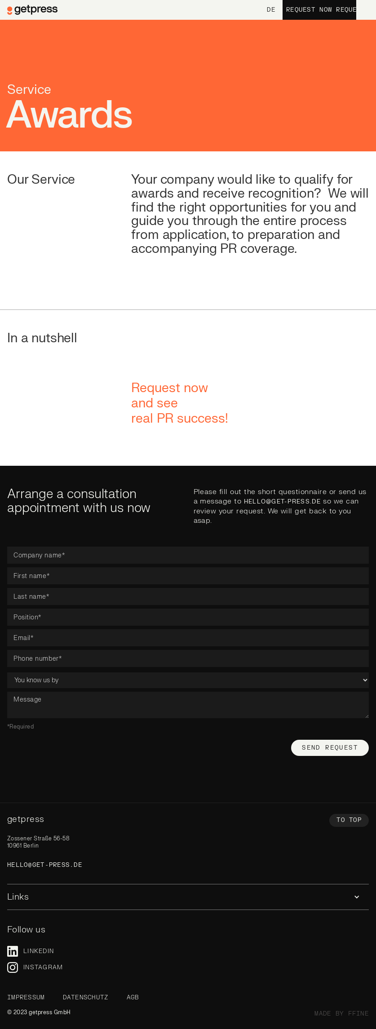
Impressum (26, 997)
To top (349, 820)
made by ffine (341, 1013)
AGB (133, 997)
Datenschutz (86, 997)
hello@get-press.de (282, 501)
